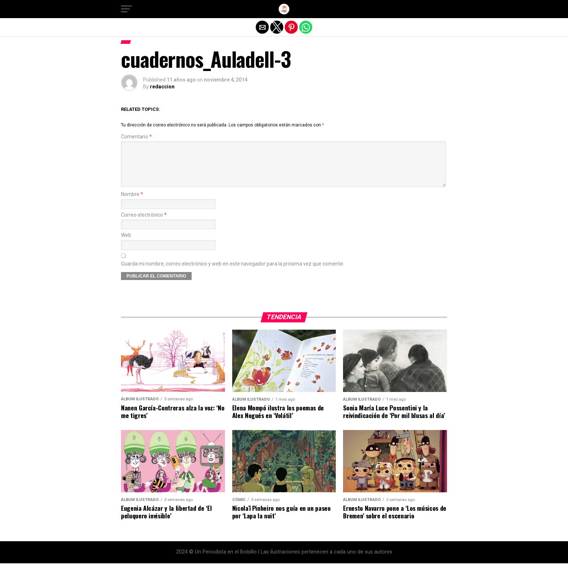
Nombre (132, 203)
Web (126, 244)
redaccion (162, 86)
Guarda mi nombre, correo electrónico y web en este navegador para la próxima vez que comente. (232, 272)
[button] (126, 9)
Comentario (136, 136)
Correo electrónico (144, 223)
